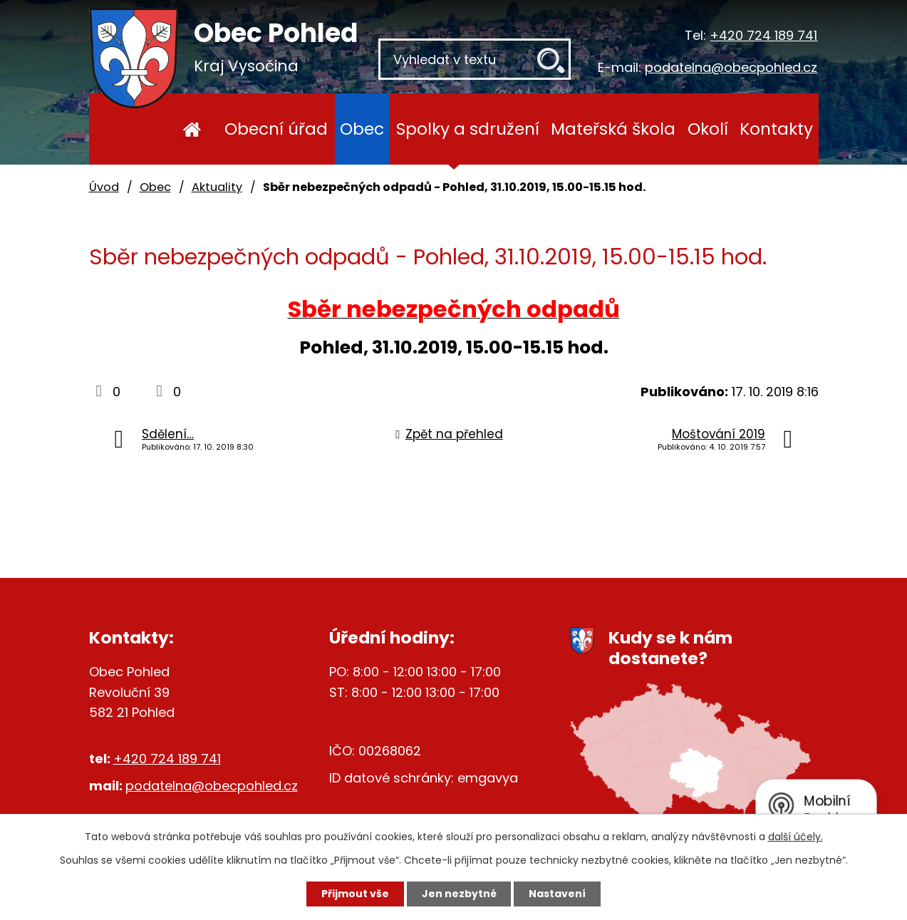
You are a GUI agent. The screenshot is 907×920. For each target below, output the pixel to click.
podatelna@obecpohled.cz (731, 67)
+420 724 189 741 (763, 35)
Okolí (708, 128)
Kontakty (776, 128)
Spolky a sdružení (467, 128)
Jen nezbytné (459, 894)
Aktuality (217, 187)
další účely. (795, 836)
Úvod (192, 129)
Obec (362, 128)
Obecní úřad (276, 128)
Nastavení (557, 894)
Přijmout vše (355, 894)
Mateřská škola (613, 128)
